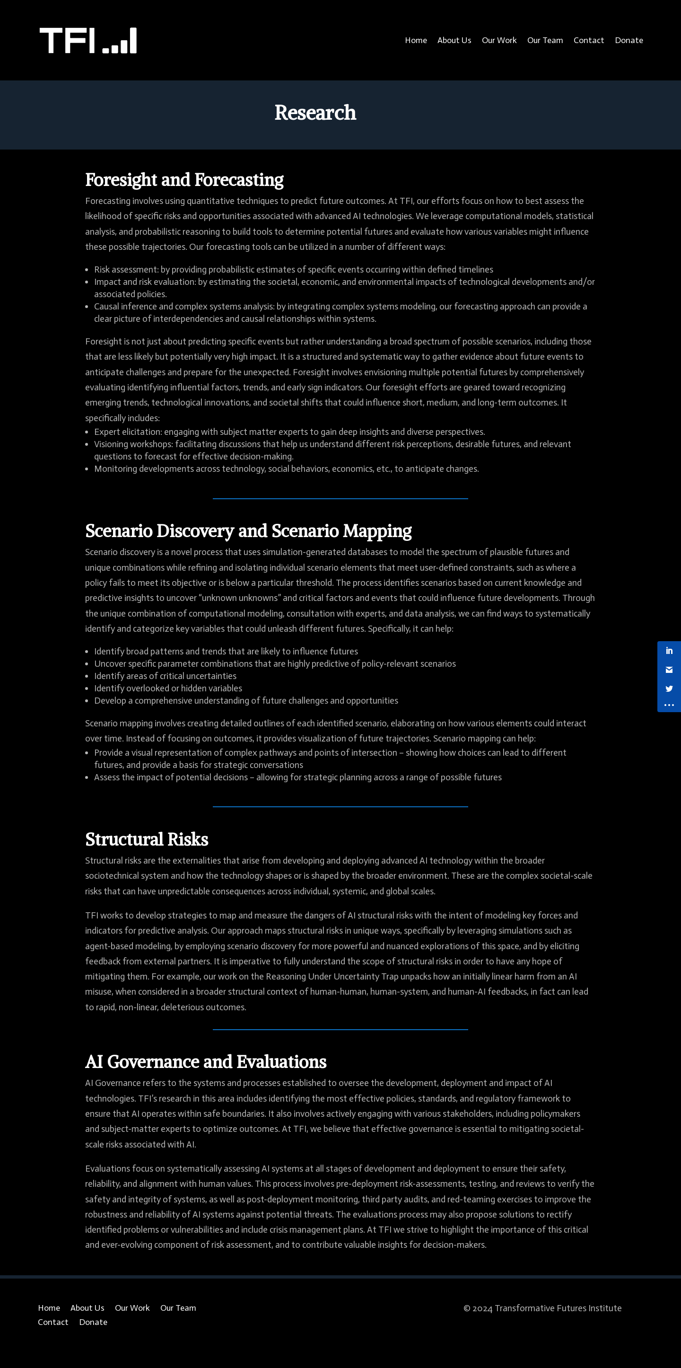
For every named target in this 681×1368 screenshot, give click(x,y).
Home (416, 40)
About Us (454, 40)
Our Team (545, 40)
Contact (589, 40)
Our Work (499, 40)
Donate (629, 40)
